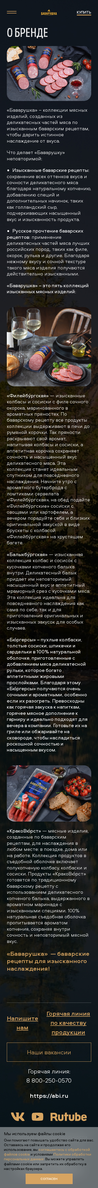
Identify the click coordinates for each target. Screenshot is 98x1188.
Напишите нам (22, 1022)
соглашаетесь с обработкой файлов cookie (47, 1152)
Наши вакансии (49, 1052)
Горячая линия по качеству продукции (68, 1022)
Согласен (49, 1178)
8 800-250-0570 (49, 1080)
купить (84, 12)
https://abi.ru (49, 1095)
